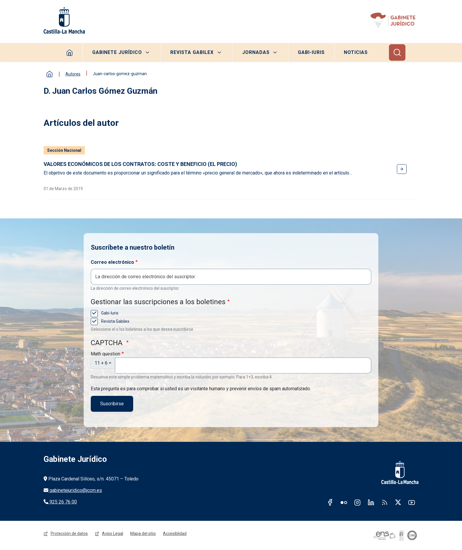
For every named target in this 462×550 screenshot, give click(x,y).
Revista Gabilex (192, 52)
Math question (105, 354)
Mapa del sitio (143, 533)
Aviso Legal (112, 533)
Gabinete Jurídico (117, 52)
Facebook (330, 502)
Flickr (344, 502)
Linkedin (371, 502)
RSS (384, 502)
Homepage (70, 52)
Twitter (398, 502)
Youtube (411, 502)
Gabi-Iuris (311, 52)
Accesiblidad (175, 533)
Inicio (49, 74)
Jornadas (256, 52)
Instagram (357, 502)
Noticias (356, 52)
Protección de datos (69, 533)
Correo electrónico (112, 262)
